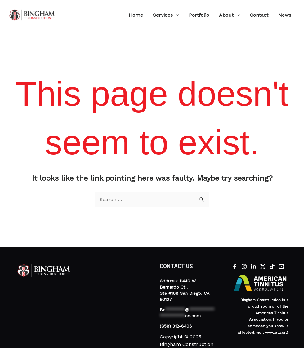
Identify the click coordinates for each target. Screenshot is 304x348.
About (226, 15)
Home (136, 15)
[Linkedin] (253, 266)
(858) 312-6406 (176, 326)
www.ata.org (276, 332)
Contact (259, 15)
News (284, 15)
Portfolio (199, 15)
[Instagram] (244, 266)
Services (163, 15)
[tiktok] (272, 266)
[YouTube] (281, 266)
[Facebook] (235, 266)
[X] (263, 266)
